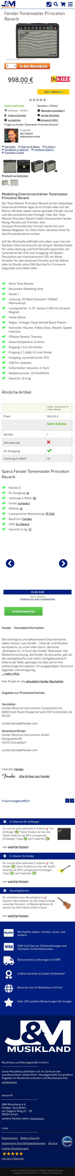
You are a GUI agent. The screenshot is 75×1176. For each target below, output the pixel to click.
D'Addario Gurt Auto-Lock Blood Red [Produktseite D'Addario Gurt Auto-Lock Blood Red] (37, 599)
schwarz (24, 503)
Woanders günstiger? (51, 110)
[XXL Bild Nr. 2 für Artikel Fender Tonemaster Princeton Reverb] (23, 166)
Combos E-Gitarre (44, 149)
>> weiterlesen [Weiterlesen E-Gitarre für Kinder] (16, 881)
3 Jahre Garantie (15, 115)
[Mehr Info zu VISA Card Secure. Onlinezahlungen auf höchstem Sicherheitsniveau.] (37, 947)
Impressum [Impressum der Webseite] (37, 1118)
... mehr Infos (10, 673)
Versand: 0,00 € (48, 120)
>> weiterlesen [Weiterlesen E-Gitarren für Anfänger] (16, 847)
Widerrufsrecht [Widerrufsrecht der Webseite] (29, 1138)
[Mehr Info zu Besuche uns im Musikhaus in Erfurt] (37, 989)
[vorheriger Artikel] (10, 563)
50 (34, 498)
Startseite (10, 146)
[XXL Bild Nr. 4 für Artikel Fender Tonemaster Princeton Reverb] (50, 166)
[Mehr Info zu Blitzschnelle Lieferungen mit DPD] (37, 961)
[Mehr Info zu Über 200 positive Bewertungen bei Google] (37, 1003)
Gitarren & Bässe (30, 146)
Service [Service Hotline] (52, 1143)
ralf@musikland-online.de (30, 136)
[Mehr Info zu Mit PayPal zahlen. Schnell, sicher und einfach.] (37, 934)
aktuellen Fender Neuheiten (44, 681)
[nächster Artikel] (63, 563)
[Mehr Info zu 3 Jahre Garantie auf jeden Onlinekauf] (37, 975)
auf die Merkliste (48, 115)
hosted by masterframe (24, 1172)
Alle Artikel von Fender (34, 776)
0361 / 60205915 (26, 133)
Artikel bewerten (23, 611)
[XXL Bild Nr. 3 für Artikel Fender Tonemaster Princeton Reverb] (37, 166)
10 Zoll (50, 513)
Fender (19, 769)
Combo (27, 519)
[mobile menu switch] (70, 3)
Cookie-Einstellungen (15, 1148)
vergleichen (12, 120)
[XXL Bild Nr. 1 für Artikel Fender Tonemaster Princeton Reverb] (9, 166)
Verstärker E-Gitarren (17, 149)
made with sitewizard (51, 1172)
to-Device (22, 524)
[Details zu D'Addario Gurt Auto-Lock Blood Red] (37, 563)
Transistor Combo (14, 152)
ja (28, 493)
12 (29, 529)
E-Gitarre (50, 146)
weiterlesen (9, 1082)
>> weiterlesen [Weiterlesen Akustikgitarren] (16, 915)
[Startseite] (8, 4)
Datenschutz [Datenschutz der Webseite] (10, 1138)
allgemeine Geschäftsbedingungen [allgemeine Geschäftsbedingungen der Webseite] (24, 1143)
